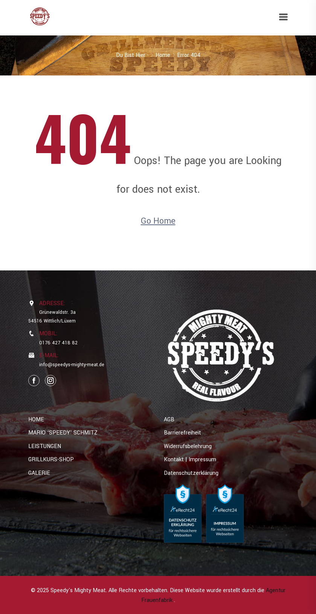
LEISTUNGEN (44, 446)
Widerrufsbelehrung (188, 446)
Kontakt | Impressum (190, 460)
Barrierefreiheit (182, 433)
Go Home (158, 221)
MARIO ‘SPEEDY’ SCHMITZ (63, 433)
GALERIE (39, 473)
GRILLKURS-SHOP (51, 460)
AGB (169, 420)
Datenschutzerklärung (191, 473)
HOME (36, 420)
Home (163, 55)
